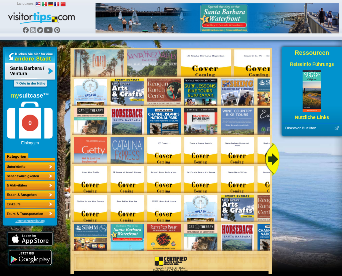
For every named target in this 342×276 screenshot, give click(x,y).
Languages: (25, 3)
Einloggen (30, 143)
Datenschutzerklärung (30, 221)
